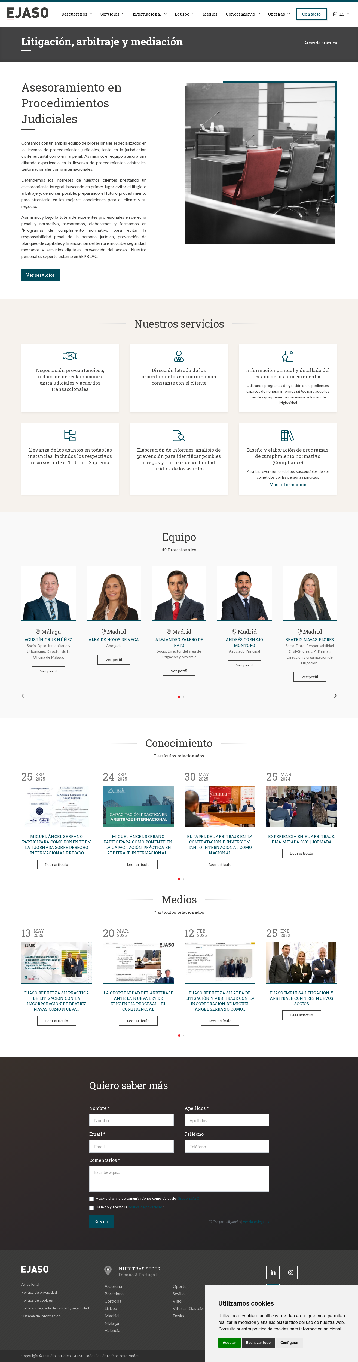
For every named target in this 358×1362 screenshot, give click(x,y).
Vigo (177, 1300)
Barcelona (114, 1293)
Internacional (147, 14)
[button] (22, 695)
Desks (178, 1315)
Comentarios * (104, 1160)
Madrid (112, 1315)
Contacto (311, 14)
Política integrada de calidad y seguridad (55, 1308)
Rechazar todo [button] (258, 1342)
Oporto (180, 1286)
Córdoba (113, 1300)
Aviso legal (30, 1284)
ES (338, 14)
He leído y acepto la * (130, 1207)
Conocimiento (240, 14)
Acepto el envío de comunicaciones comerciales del (148, 1198)
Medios (210, 14)
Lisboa (111, 1308)
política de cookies (270, 1328)
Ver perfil (48, 671)
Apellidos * (197, 1108)
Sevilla (179, 1293)
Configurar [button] (289, 1342)
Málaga (112, 1323)
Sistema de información (41, 1316)
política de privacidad (145, 1207)
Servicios (110, 14)
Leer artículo (56, 864)
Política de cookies (37, 1300)
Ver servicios (40, 275)
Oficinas (276, 14)
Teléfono (194, 1134)
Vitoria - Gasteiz (188, 1308)
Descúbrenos (74, 14)
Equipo (182, 14)
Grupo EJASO (189, 1198)
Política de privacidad (39, 1292)
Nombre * (99, 1108)
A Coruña (113, 1286)
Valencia (112, 1330)
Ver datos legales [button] (256, 1222)
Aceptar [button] (229, 1342)
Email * (97, 1134)
